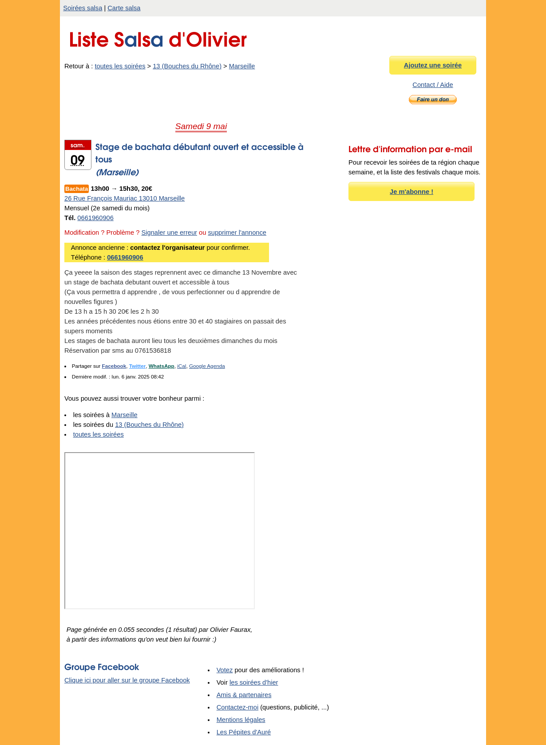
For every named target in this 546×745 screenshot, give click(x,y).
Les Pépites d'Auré (244, 732)
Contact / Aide (432, 84)
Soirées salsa (82, 8)
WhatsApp (161, 366)
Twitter (137, 366)
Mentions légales (241, 719)
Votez (225, 670)
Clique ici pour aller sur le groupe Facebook (127, 680)
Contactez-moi (238, 707)
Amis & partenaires (244, 694)
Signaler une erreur (169, 232)
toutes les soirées (120, 66)
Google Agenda (207, 366)
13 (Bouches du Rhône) (187, 66)
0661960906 (95, 217)
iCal (181, 366)
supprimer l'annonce (237, 232)
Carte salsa (123, 8)
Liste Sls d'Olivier (158, 37)
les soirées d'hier (253, 682)
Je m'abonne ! (411, 191)
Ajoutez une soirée (433, 65)
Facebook (114, 366)
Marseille (242, 66)
